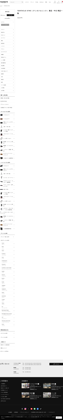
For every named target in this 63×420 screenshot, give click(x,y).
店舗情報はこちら (33, 389)
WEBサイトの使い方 (5, 388)
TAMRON (7, 286)
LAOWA (7, 300)
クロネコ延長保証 (4, 392)
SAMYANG (7, 297)
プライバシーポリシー (24, 412)
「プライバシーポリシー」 (46, 416)
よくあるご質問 (4, 396)
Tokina (7, 304)
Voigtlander (7, 290)
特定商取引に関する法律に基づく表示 (38, 412)
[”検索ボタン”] (22, 2)
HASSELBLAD (7, 261)
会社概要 (10, 412)
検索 (10, 15)
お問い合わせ (56, 364)
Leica (7, 258)
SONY (7, 251)
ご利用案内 (3, 383)
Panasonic (7, 265)
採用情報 (16, 412)
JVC (7, 318)
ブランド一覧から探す (5, 236)
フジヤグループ (52, 412)
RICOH (7, 279)
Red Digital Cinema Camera (7, 314)
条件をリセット (3, 15)
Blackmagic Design (7, 311)
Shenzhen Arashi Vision (7, 321)
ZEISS (7, 293)
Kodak (7, 282)
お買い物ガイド (4, 385)
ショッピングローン (5, 394)
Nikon (7, 247)
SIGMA (7, 272)
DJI (7, 307)
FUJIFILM (7, 254)
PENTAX (7, 275)
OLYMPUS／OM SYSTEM (7, 268)
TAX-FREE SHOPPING (5, 398)
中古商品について (4, 390)
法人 (50, 2)
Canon (7, 244)
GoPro (7, 325)
